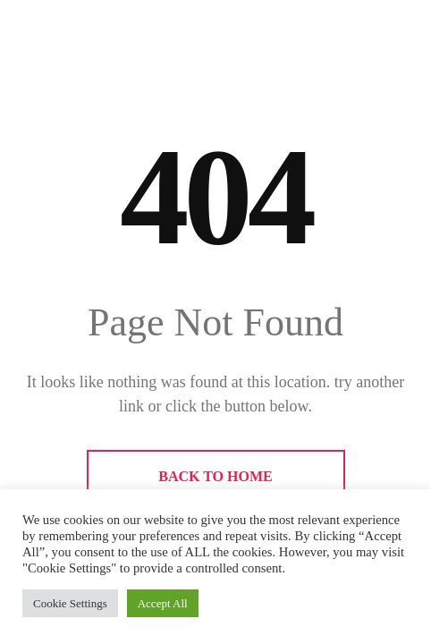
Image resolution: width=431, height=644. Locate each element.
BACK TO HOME (215, 476)
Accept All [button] (163, 603)
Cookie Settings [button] (70, 603)
